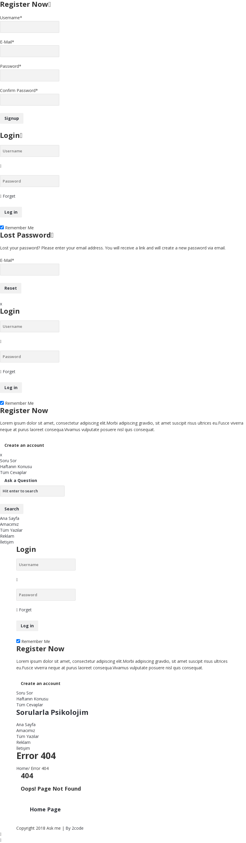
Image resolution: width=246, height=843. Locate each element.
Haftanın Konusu (16, 466)
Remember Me (17, 228)
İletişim (7, 542)
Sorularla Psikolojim (52, 712)
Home (22, 768)
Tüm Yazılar (11, 530)
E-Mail (7, 42)
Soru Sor (8, 460)
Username (11, 17)
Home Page (45, 809)
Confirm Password (19, 90)
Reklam (7, 536)
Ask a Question (20, 480)
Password (10, 66)
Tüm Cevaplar (13, 472)
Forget (9, 196)
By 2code (75, 828)
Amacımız (9, 524)
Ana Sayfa (9, 518)
